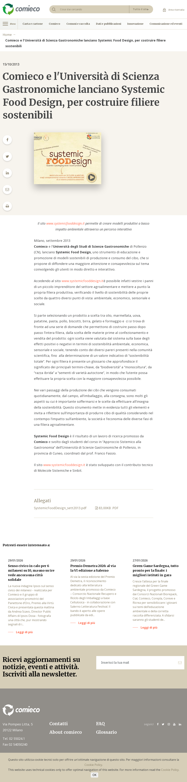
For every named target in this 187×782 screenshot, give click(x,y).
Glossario (106, 732)
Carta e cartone (33, 24)
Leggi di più (24, 632)
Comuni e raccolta (78, 24)
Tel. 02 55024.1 (14, 738)
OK (94, 775)
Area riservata (173, 9)
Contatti (58, 723)
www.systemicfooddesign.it (65, 223)
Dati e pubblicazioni (108, 24)
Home (7, 34)
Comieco (54, 24)
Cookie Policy (93, 765)
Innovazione (135, 24)
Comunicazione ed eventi (166, 24)
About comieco (65, 732)
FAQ (100, 723)
